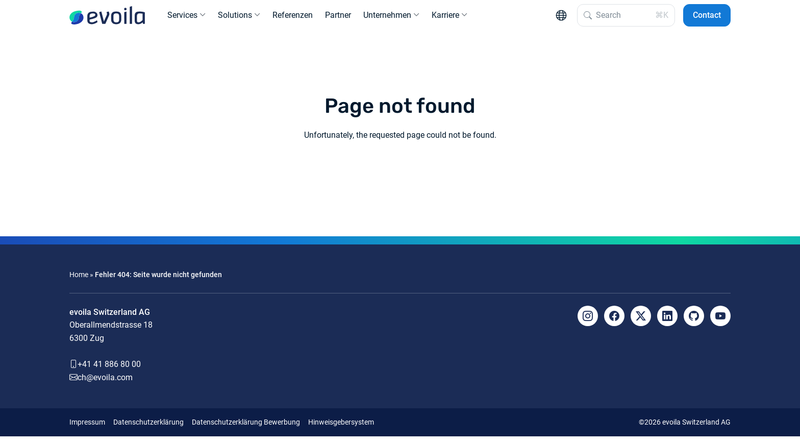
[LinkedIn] (667, 323)
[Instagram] (588, 323)
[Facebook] (614, 323)
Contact (707, 19)
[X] (641, 323)
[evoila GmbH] (107, 19)
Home (78, 283)
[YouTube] (720, 323)
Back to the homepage (400, 180)
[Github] (694, 323)
